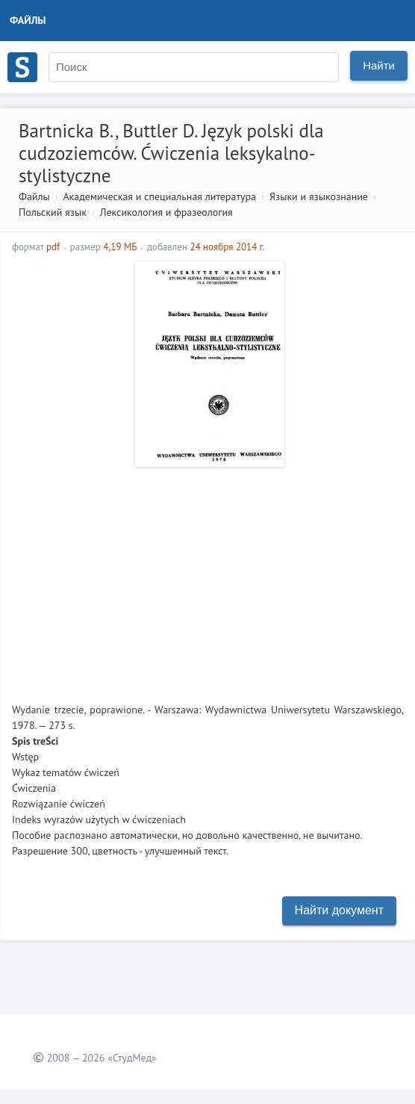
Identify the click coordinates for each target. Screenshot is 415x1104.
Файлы (28, 20)
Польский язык (53, 212)
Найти (379, 65)
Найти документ (339, 910)
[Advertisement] (208, 578)
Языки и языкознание (318, 196)
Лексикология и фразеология (166, 212)
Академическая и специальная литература (159, 196)
